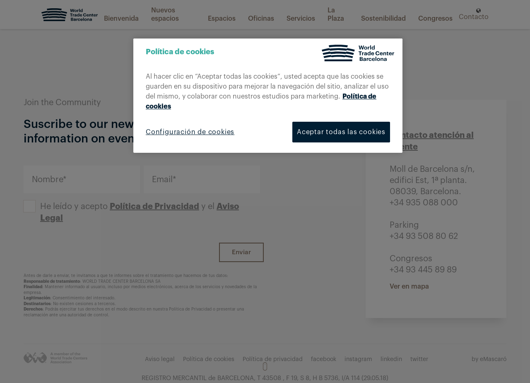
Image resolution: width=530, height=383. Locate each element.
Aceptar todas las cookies (341, 132)
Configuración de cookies (190, 132)
